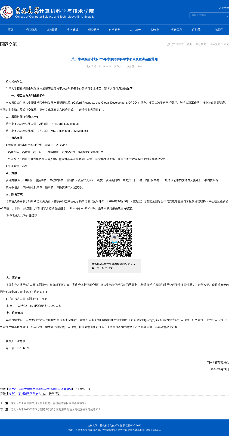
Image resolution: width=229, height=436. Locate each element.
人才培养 (135, 29)
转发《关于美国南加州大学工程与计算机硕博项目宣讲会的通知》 (43, 403)
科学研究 (114, 29)
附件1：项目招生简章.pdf (24, 393)
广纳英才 (197, 29)
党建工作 (176, 29)
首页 (10, 29)
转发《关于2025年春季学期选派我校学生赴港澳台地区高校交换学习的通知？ (50, 409)
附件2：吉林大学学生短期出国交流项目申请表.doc (40, 389)
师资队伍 (93, 29)
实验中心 (156, 29)
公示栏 (218, 29)
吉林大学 (224, 8)
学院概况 (31, 29)
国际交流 (215, 44)
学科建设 (73, 29)
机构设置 (52, 29)
